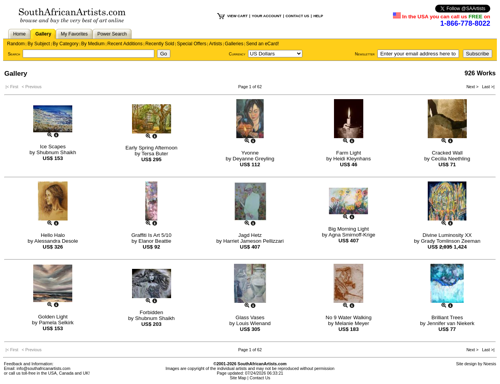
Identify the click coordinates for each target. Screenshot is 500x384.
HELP (318, 16)
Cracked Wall (447, 153)
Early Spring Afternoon (151, 148)
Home (19, 34)
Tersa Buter (154, 153)
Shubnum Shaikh (56, 152)
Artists (215, 43)
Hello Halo (53, 235)
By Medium (93, 43)
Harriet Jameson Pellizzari (253, 241)
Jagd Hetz (250, 235)
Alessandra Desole (56, 241)
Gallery (43, 34)
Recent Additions (125, 43)
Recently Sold (159, 43)
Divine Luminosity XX (447, 235)
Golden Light (53, 317)
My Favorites (74, 34)
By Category (66, 43)
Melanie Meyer (352, 323)
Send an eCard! (262, 43)
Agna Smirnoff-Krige (352, 235)
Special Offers (191, 43)
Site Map (238, 377)
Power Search (112, 34)
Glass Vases (250, 317)
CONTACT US (297, 16)
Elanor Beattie (155, 241)
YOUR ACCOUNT (267, 16)
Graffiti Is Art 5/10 (151, 235)
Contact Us (260, 377)
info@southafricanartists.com (44, 368)
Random (16, 43)
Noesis (489, 363)
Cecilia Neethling (450, 159)
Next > (473, 86)
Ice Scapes (53, 146)
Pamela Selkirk (56, 322)
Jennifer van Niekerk (451, 323)
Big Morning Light (349, 229)
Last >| (487, 86)
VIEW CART (237, 16)
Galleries (234, 43)
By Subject (38, 43)
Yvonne (250, 153)
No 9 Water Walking (349, 317)
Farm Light (348, 153)
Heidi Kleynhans (352, 159)
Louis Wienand (253, 323)
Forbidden (151, 312)
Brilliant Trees (447, 317)
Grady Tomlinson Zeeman (450, 241)
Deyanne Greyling (254, 159)
